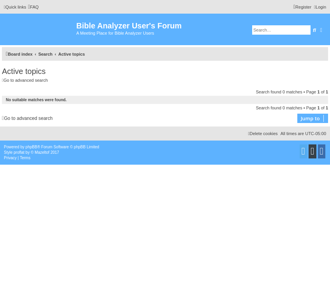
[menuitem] (33, 7)
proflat (19, 152)
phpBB (31, 147)
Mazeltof (42, 152)
